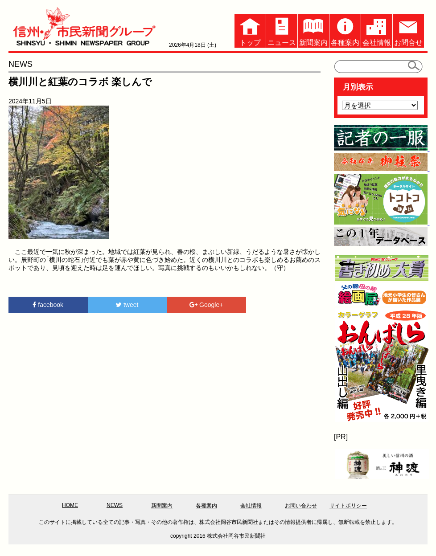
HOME (70, 505)
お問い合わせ (301, 506)
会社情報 (376, 30)
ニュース (281, 30)
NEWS (115, 505)
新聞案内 (313, 30)
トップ (250, 30)
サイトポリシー (348, 506)
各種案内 (345, 30)
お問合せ (408, 30)
